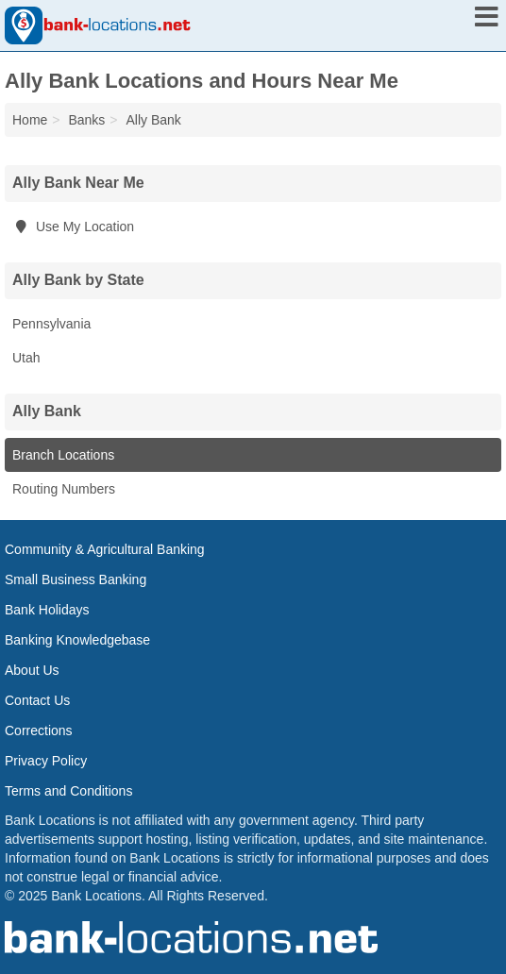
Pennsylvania (51, 323)
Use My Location (73, 226)
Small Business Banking (75, 579)
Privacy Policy (46, 760)
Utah (26, 357)
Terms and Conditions (68, 790)
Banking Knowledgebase (77, 639)
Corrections (39, 730)
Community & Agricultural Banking (105, 549)
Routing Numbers (63, 488)
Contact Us (37, 700)
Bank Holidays (47, 609)
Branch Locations (63, 454)
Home (29, 119)
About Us (32, 670)
